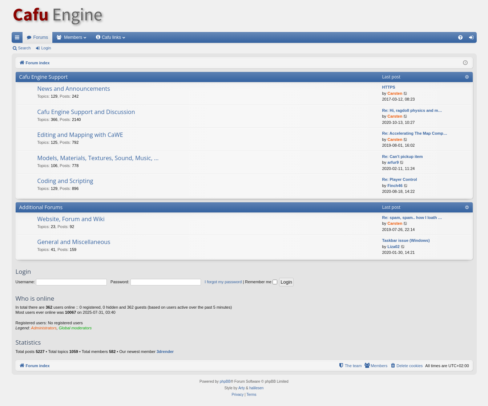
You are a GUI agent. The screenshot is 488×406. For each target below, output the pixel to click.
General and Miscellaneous (73, 242)
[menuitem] (460, 37)
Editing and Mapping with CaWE (80, 135)
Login (46, 48)
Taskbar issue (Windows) (406, 240)
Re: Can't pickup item (402, 156)
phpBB (225, 381)
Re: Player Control (399, 179)
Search (24, 48)
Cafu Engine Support (43, 76)
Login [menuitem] (472, 39)
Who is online (35, 298)
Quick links (19, 39)
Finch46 (395, 185)
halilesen (256, 388)
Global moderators (75, 328)
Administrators (43, 328)
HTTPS (388, 87)
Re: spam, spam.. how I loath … (412, 217)
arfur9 (393, 162)
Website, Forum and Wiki (71, 219)
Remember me (261, 282)
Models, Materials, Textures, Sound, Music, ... (98, 158)
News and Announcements (73, 89)
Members (73, 37)
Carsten (394, 93)
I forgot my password (223, 282)
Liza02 (393, 246)
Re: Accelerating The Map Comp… (414, 133)
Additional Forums (41, 207)
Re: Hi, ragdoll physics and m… (412, 110)
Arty (241, 388)
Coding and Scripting (65, 181)
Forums (40, 37)
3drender (165, 351)
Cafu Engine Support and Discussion (86, 112)
